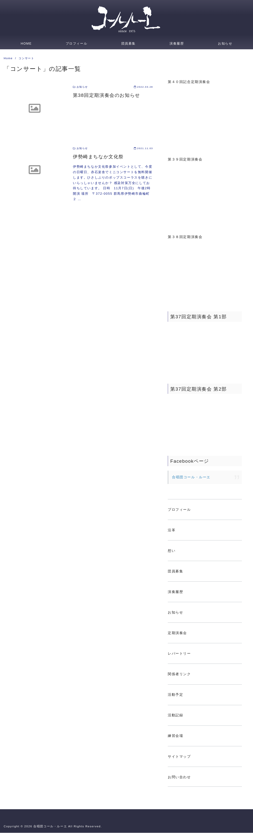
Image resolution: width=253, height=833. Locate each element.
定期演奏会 (177, 633)
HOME (26, 43)
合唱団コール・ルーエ (191, 477)
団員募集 (128, 43)
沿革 (171, 530)
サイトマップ (179, 757)
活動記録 (175, 715)
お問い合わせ (179, 777)
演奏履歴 (176, 43)
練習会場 (175, 736)
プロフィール (76, 43)
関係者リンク (179, 674)
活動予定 (175, 695)
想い (171, 551)
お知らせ (225, 43)
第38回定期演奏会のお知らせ (106, 95)
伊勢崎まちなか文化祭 (98, 157)
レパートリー (179, 654)
